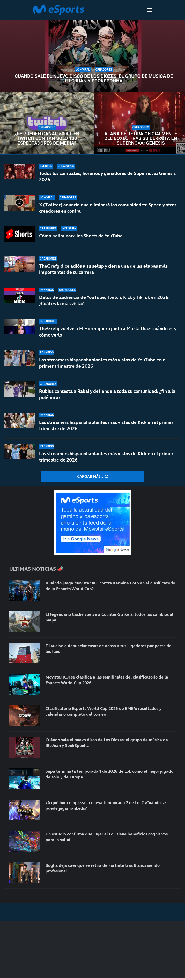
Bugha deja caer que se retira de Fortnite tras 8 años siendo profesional (103, 868)
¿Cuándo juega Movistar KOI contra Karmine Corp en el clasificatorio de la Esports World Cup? (110, 585)
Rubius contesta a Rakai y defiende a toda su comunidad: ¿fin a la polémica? (107, 394)
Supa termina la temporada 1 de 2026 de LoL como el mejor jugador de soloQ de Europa (110, 774)
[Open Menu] (149, 9)
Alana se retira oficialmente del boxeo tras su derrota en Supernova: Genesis (140, 138)
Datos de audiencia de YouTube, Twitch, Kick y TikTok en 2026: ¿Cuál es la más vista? (104, 300)
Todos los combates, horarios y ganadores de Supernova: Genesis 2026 (107, 176)
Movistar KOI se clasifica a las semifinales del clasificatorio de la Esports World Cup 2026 (107, 680)
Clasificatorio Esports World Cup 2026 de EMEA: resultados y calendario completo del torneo (103, 711)
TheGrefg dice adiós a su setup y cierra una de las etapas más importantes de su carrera (103, 269)
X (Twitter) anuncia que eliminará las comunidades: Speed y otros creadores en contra (107, 207)
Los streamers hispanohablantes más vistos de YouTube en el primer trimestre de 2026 (103, 363)
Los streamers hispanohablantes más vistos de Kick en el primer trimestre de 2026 (106, 456)
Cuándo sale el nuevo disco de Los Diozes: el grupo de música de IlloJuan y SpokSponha (94, 78)
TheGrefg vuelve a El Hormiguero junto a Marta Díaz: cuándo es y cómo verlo (107, 331)
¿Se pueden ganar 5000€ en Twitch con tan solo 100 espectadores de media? (46, 138)
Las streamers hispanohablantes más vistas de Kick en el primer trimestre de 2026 (106, 425)
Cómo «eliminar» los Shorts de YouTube (81, 236)
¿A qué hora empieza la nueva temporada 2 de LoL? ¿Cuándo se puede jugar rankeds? (106, 805)
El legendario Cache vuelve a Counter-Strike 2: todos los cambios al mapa (109, 617)
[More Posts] (92, 476)
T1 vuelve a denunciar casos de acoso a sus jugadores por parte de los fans (109, 648)
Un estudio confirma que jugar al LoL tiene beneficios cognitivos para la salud (107, 836)
